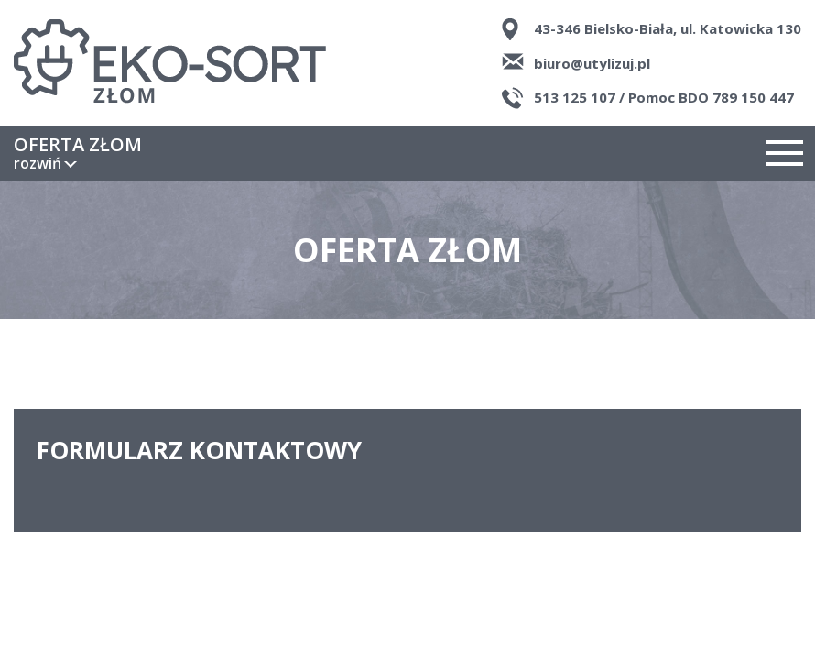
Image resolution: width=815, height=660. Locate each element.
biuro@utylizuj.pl (592, 63)
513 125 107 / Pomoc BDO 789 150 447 (664, 97)
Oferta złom (78, 154)
